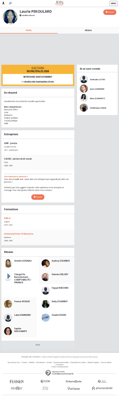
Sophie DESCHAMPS (20, 330)
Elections (38, 69)
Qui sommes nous (14, 362)
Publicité (31, 362)
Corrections (59, 365)
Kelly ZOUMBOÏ (60, 301)
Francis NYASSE (22, 301)
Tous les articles (106, 362)
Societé (49, 362)
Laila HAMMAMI (22, 314)
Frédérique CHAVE (98, 108)
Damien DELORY (60, 274)
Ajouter (111, 12)
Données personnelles (61, 362)
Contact (24, 362)
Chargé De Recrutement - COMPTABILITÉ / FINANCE (22, 278)
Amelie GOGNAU (23, 260)
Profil (29, 30)
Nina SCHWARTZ (97, 98)
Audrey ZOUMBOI (61, 260)
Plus (38, 344)
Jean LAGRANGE (97, 89)
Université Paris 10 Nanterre (18, 233)
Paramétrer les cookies (78, 362)
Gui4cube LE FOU (97, 79)
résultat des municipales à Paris (39, 81)
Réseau (88, 30)
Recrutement (40, 362)
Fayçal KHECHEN (60, 287)
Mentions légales (93, 362)
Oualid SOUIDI (59, 314)
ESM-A (7, 218)
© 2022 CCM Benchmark (59, 367)
